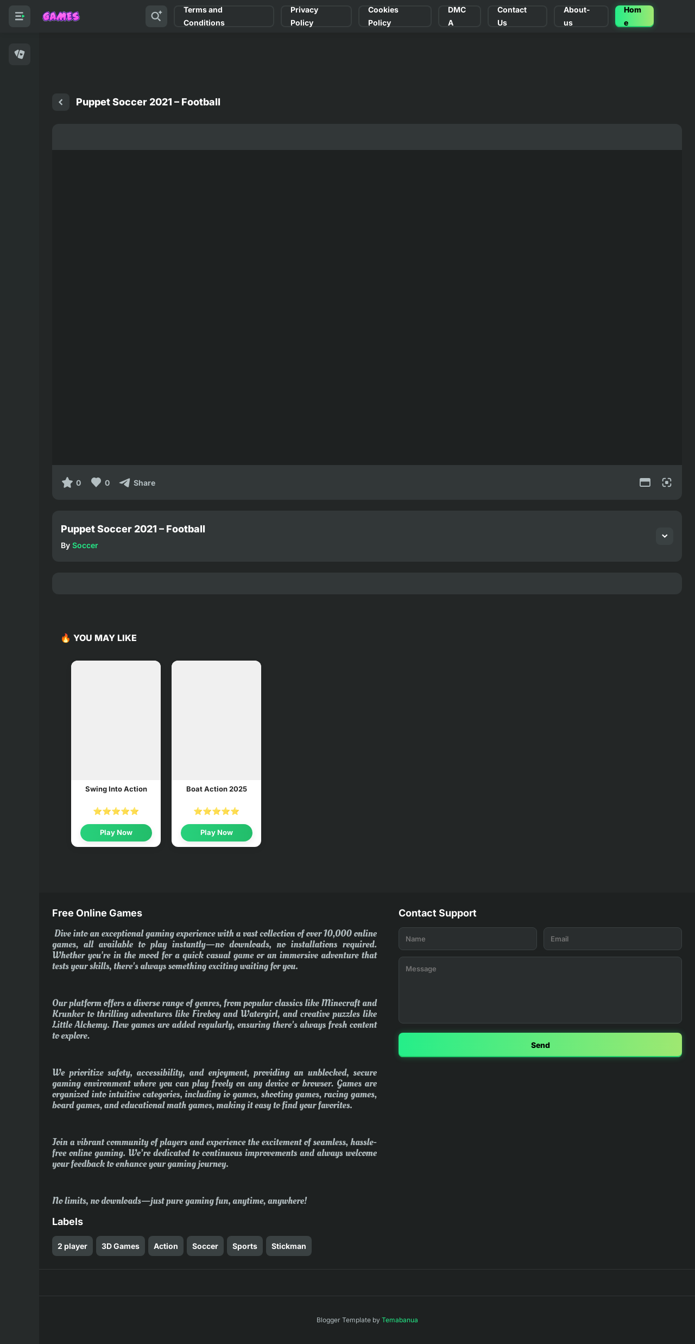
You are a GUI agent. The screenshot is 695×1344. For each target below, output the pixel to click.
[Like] (100, 482)
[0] (71, 482)
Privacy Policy (304, 16)
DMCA (457, 16)
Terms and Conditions (204, 16)
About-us (577, 16)
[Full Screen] (666, 482)
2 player (72, 1246)
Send (540, 1045)
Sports (244, 1246)
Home (632, 16)
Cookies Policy (383, 16)
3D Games (121, 1246)
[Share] (136, 482)
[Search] (156, 16)
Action (166, 1246)
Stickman (288, 1246)
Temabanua (400, 1320)
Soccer (85, 545)
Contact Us (512, 16)
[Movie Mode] (645, 482)
